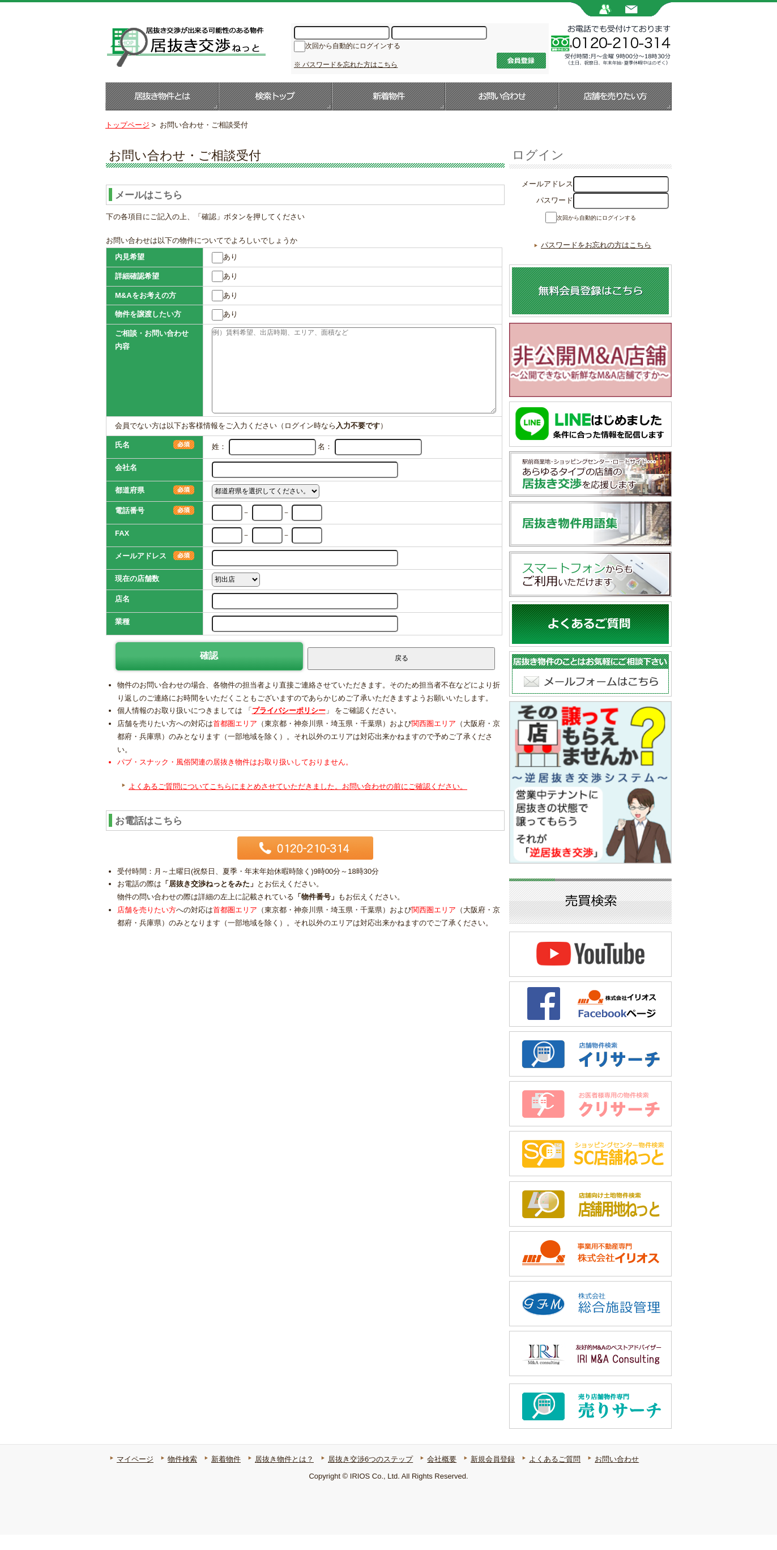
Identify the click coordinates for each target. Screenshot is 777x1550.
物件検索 (182, 1474)
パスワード (554, 200)
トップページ (127, 125)
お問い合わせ (501, 96)
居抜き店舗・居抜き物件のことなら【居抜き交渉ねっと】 (185, 46)
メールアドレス (547, 184)
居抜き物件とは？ (284, 1474)
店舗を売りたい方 (615, 96)
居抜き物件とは (162, 96)
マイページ (135, 1474)
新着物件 (388, 96)
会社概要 (441, 1474)
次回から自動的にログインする (352, 47)
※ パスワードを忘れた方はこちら (346, 65)
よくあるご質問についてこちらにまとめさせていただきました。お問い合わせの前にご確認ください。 (298, 786)
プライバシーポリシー (289, 710)
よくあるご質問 (554, 1474)
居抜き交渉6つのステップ (370, 1474)
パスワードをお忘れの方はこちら (596, 260)
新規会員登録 (493, 1474)
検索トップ (275, 96)
